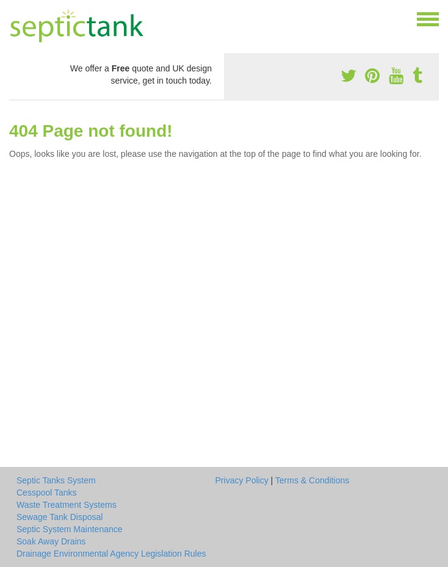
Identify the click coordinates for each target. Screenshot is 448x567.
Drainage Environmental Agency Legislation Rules (111, 553)
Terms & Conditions (312, 480)
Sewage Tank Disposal (59, 517)
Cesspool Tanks (46, 492)
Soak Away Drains (50, 541)
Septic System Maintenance (69, 529)
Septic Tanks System (56, 480)
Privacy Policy (242, 480)
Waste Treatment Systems (66, 505)
